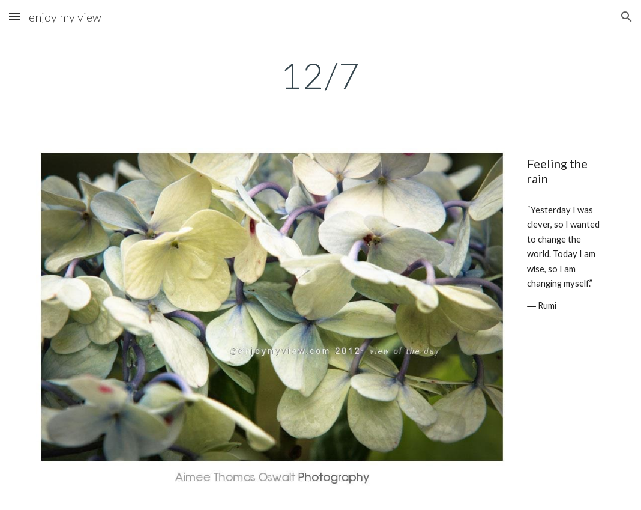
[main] (320, 75)
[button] (14, 16)
